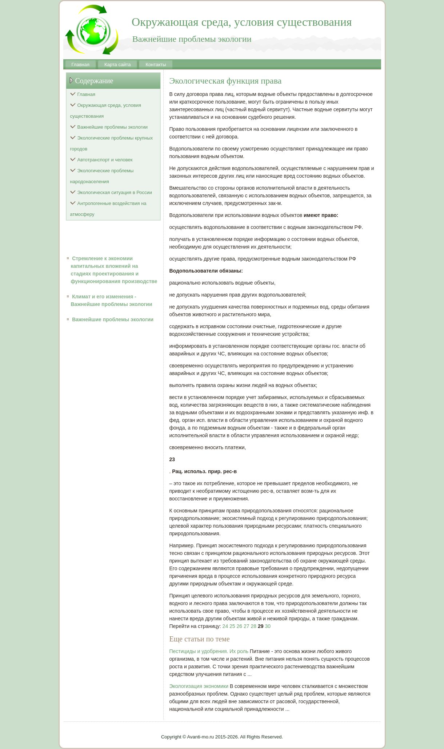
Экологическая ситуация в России (114, 192)
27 (246, 626)
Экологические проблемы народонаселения (102, 176)
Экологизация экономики (199, 686)
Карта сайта (117, 64)
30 (268, 626)
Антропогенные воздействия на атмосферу (108, 209)
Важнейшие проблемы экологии (112, 127)
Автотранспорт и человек (105, 159)
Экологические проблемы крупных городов (111, 143)
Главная (80, 64)
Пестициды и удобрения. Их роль (208, 651)
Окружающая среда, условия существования (105, 110)
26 (240, 626)
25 (232, 626)
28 (253, 626)
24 (225, 626)
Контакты (155, 64)
